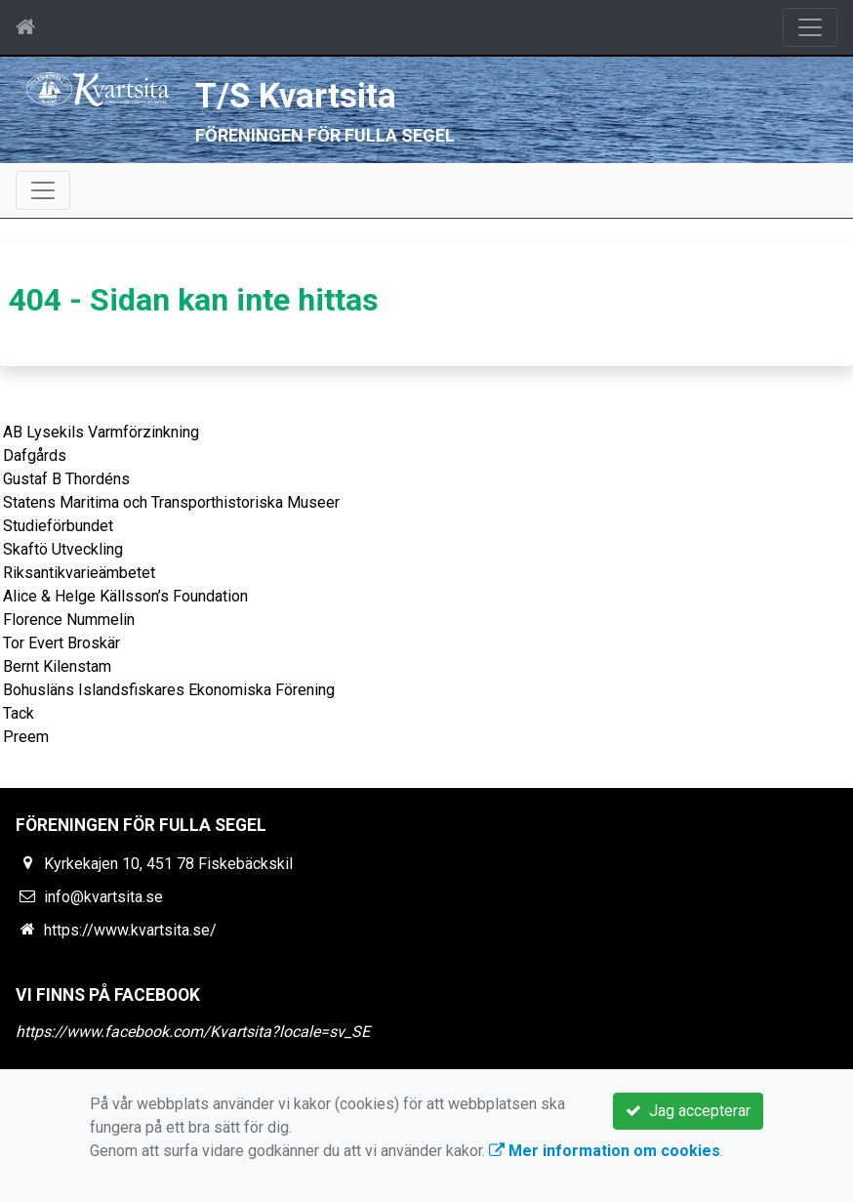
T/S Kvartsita (295, 96)
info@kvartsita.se (103, 897)
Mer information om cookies (604, 1150)
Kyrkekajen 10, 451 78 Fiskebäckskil (168, 863)
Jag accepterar (688, 1110)
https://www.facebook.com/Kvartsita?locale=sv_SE (193, 1031)
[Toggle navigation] (810, 27)
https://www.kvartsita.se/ (130, 930)
